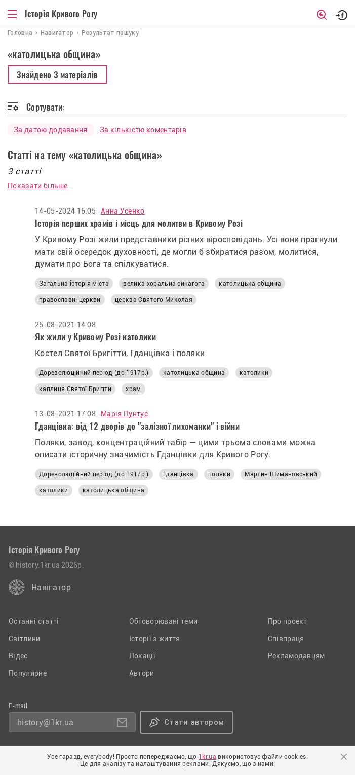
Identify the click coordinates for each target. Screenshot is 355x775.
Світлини (25, 639)
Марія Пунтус (124, 414)
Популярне (28, 673)
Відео (18, 656)
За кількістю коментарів (143, 130)
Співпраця (286, 639)
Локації (142, 656)
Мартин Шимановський (281, 474)
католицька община (250, 283)
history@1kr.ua (45, 722)
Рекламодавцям (296, 656)
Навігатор (51, 587)
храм (133, 389)
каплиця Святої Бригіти (75, 389)
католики (254, 372)
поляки (219, 474)
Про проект (287, 621)
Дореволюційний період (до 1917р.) (94, 372)
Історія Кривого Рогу (61, 14)
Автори (141, 673)
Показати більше (38, 186)
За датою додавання (51, 130)
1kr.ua (207, 756)
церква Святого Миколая (153, 299)
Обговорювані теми (163, 621)
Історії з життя (154, 639)
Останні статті (34, 621)
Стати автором (194, 722)
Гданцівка (178, 474)
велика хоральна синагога (164, 283)
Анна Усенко (123, 211)
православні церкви (70, 299)
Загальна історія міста (74, 283)
